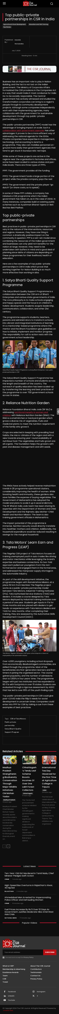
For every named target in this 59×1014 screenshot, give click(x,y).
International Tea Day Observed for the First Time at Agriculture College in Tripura (49, 777)
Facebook (12, 992)
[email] (23, 952)
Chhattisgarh (27, 793)
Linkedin (11, 996)
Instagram (41, 992)
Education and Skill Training (38, 24)
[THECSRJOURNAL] (30, 3)
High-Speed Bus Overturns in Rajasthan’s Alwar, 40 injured (29, 886)
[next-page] (8, 846)
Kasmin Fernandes (19, 42)
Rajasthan (9, 891)
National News (11, 918)
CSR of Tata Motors (18, 719)
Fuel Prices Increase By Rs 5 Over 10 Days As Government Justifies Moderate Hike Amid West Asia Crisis (29, 912)
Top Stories (7, 27)
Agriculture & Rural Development (14, 24)
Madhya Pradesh (9, 800)
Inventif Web (8, 1010)
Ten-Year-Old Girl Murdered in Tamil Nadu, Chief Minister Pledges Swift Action (29, 874)
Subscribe (49, 952)
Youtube (11, 1000)
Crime (7, 879)
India (44, 790)
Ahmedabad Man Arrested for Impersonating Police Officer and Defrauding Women (28, 898)
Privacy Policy (28, 957)
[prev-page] (4, 846)
